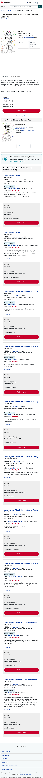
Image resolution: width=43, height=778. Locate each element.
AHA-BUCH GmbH (13, 635)
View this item (6, 98)
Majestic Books (12, 304)
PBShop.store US (13, 188)
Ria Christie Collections (15, 521)
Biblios (10, 414)
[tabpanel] (21, 85)
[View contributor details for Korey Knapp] (6, 19)
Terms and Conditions (25, 774)
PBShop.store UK (13, 245)
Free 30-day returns (21, 116)
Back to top (21, 746)
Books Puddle (12, 359)
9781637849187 (20, 129)
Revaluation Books (14, 468)
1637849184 (25, 127)
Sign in (34, 2)
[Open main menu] (4, 6)
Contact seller (7, 200)
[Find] (40, 6)
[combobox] (24, 6)
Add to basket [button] (21, 110)
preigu (10, 692)
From (34, 44)
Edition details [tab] (15, 76)
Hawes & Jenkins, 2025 (28, 130)
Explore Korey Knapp (18, 162)
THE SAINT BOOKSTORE (15, 576)
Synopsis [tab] (5, 76)
